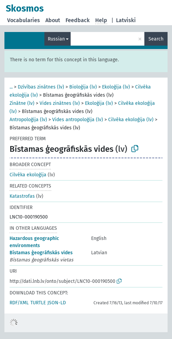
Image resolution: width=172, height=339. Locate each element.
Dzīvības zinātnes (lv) (41, 87)
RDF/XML (19, 303)
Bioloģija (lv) (83, 87)
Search (155, 39)
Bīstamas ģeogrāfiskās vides (41, 253)
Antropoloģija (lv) (28, 120)
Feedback (78, 20)
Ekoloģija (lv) (116, 87)
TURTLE (38, 303)
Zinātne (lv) (22, 103)
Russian (56, 39)
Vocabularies (23, 20)
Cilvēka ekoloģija (28, 175)
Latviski (126, 20)
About (52, 20)
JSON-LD (56, 303)
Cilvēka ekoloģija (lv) (131, 120)
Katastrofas (22, 196)
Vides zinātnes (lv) (60, 103)
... (11, 87)
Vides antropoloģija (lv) (77, 120)
